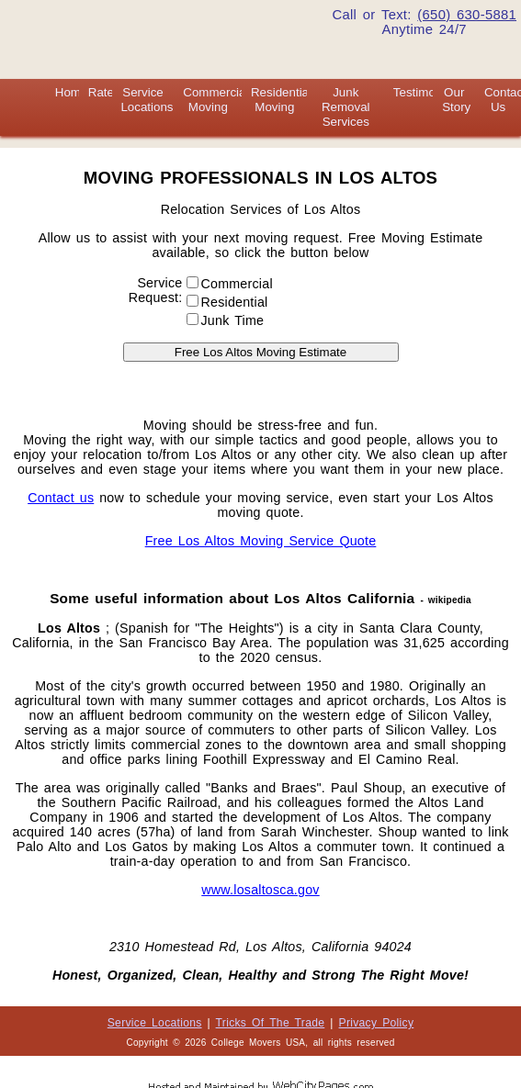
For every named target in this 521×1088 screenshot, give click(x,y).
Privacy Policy (376, 1022)
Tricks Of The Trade (270, 1022)
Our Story (456, 99)
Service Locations (146, 99)
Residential (230, 302)
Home (71, 92)
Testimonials (426, 92)
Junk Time (226, 320)
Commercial (232, 283)
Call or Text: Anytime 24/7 (424, 22)
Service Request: (156, 290)
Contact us (61, 497)
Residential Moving (281, 99)
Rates (104, 92)
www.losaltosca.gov (260, 889)
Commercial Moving (215, 99)
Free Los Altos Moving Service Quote (261, 540)
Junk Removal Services (346, 107)
